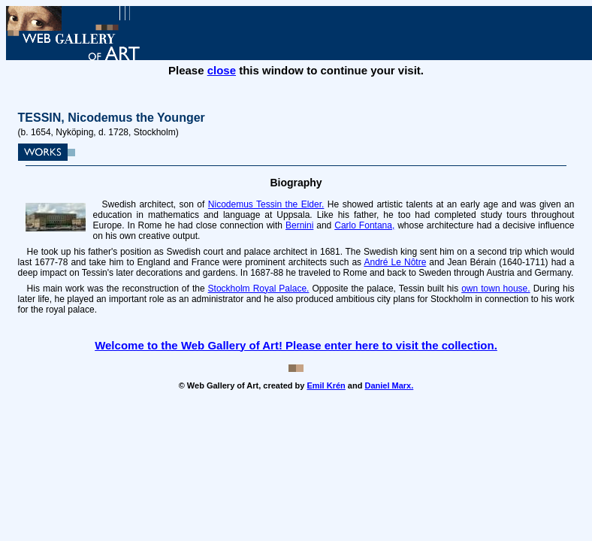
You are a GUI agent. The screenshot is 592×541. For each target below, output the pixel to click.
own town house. (495, 288)
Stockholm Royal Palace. (259, 288)
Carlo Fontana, (364, 225)
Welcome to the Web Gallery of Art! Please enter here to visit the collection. (296, 345)
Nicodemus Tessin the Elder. (266, 204)
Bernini (299, 225)
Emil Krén (326, 385)
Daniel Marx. (388, 385)
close (221, 70)
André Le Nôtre (395, 262)
